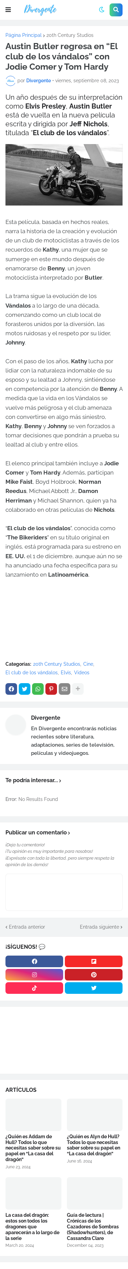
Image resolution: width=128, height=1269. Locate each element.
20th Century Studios (70, 35)
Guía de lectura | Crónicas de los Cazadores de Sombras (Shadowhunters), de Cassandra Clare (93, 1226)
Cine (88, 664)
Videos (81, 672)
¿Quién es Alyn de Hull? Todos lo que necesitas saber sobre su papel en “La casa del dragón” (93, 1145)
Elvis (66, 672)
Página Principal (23, 35)
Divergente (45, 718)
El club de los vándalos (31, 672)
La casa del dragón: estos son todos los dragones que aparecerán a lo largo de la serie (32, 1226)
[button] (8, 10)
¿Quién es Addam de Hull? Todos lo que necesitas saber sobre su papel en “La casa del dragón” (33, 1148)
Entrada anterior (27, 927)
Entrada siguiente (99, 927)
